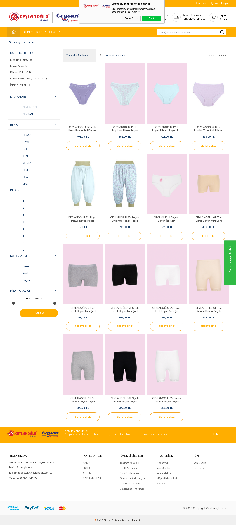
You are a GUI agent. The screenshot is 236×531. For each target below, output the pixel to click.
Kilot (19, 272)
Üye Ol (214, 3)
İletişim (225, 3)
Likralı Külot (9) (19, 65)
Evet (151, 18)
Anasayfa (162, 469)
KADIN (26, 32)
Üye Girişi (201, 3)
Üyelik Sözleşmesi (130, 474)
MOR (19, 183)
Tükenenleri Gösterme (111, 54)
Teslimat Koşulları (129, 469)
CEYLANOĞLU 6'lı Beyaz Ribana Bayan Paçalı (166, 404)
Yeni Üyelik (200, 469)
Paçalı (20, 279)
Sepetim (161, 489)
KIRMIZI (20, 162)
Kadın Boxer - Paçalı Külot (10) (28, 77)
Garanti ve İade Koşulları (133, 484)
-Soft (98, 526)
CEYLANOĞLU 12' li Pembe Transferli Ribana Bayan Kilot (208, 127)
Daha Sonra (131, 18)
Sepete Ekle (83, 144)
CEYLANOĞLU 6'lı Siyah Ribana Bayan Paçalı (125, 404)
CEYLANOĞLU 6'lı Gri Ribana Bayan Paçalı (82, 404)
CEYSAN (21, 113)
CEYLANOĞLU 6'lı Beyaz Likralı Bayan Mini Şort (166, 312)
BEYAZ (20, 134)
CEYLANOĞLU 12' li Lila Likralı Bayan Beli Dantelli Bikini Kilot (82, 127)
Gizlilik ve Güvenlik (130, 489)
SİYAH (20, 141)
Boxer (20, 265)
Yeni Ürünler (163, 474)
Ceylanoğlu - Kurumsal (132, 495)
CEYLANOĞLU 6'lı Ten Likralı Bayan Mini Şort (209, 220)
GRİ (18, 148)
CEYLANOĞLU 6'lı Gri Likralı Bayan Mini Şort (83, 312)
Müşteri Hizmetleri (167, 484)
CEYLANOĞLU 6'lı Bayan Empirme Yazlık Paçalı (124, 220)
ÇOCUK (52, 32)
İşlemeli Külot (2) (20, 84)
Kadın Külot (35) (21, 52)
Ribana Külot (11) (20, 71)
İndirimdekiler (164, 479)
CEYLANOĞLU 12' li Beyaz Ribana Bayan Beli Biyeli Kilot (166, 127)
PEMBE (20, 169)
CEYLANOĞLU (24, 106)
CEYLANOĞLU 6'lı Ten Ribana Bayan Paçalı (209, 312)
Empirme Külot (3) (21, 58)
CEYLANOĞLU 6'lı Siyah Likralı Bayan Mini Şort (125, 312)
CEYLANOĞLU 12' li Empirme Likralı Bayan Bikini (125, 127)
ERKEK (38, 32)
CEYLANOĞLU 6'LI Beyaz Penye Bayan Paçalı (83, 220)
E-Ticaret (106, 526)
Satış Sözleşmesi (129, 479)
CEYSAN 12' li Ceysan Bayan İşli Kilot (166, 220)
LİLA (19, 176)
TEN (19, 155)
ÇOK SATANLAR (92, 484)
